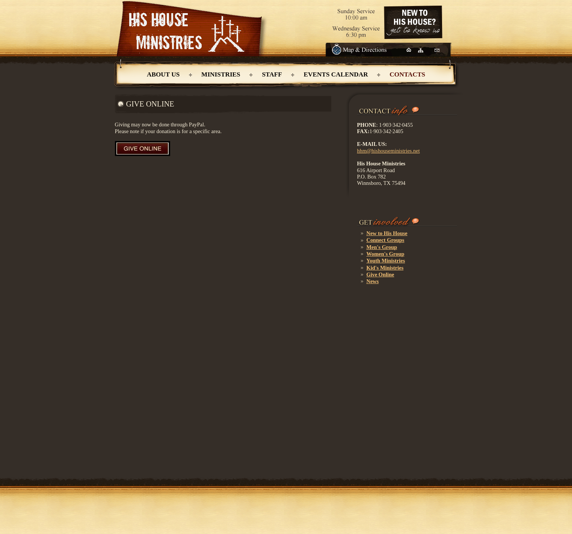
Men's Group (382, 247)
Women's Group (385, 254)
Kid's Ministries (385, 268)
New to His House (387, 233)
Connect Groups (385, 240)
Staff (272, 74)
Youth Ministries (386, 261)
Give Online (380, 275)
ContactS (407, 74)
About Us (163, 74)
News (373, 281)
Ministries (220, 74)
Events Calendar (335, 74)
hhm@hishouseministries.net (388, 151)
